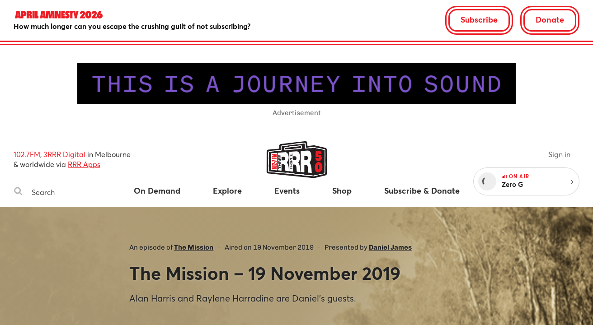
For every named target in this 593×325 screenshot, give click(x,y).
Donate (550, 19)
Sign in (559, 154)
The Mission (193, 247)
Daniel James (390, 247)
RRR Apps (84, 164)
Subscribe (479, 19)
